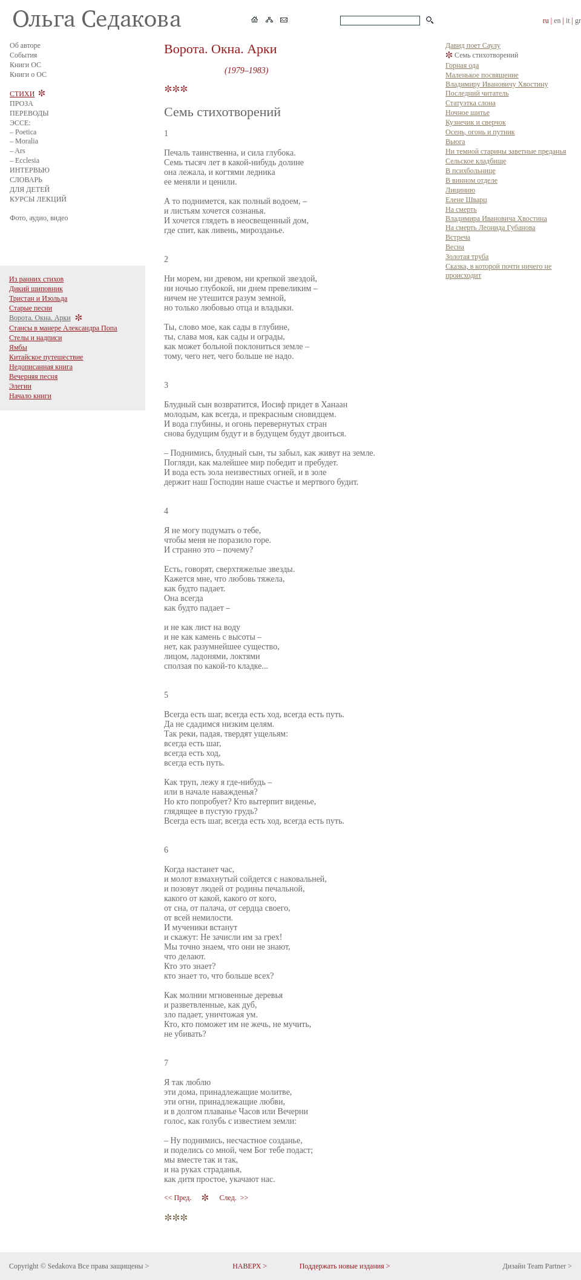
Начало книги (30, 396)
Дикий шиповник (36, 288)
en (557, 20)
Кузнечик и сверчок (475, 122)
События (23, 55)
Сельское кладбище (475, 161)
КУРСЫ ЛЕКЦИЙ (38, 199)
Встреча (457, 237)
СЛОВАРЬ (26, 180)
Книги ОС (25, 65)
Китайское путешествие (46, 357)
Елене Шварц (466, 199)
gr (578, 20)
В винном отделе (471, 180)
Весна (454, 247)
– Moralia (24, 141)
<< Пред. (178, 1197)
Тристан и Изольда (38, 298)
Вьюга (455, 141)
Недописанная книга (41, 367)
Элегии (20, 386)
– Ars (17, 150)
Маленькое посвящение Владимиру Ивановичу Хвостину (496, 79)
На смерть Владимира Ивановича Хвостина (496, 214)
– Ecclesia (24, 160)
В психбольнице (470, 170)
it (568, 20)
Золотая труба (466, 256)
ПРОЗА (21, 103)
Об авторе (25, 45)
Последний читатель (477, 93)
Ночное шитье (467, 112)
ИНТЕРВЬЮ (30, 170)
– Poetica (23, 132)
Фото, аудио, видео (39, 218)
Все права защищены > (113, 1266)
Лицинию (460, 190)
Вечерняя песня (33, 376)
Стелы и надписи (35, 337)
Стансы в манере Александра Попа (63, 328)
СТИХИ (22, 94)
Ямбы (18, 347)
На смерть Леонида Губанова (490, 227)
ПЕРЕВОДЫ (29, 113)
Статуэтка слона (470, 103)
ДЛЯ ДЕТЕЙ (30, 189)
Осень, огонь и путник (480, 132)
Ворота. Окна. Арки (40, 317)
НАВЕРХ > (249, 1266)
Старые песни (30, 308)
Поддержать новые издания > (345, 1266)
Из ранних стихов (36, 279)
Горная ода (462, 65)
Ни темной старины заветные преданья (505, 151)
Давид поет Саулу (473, 45)
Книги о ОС (28, 74)
